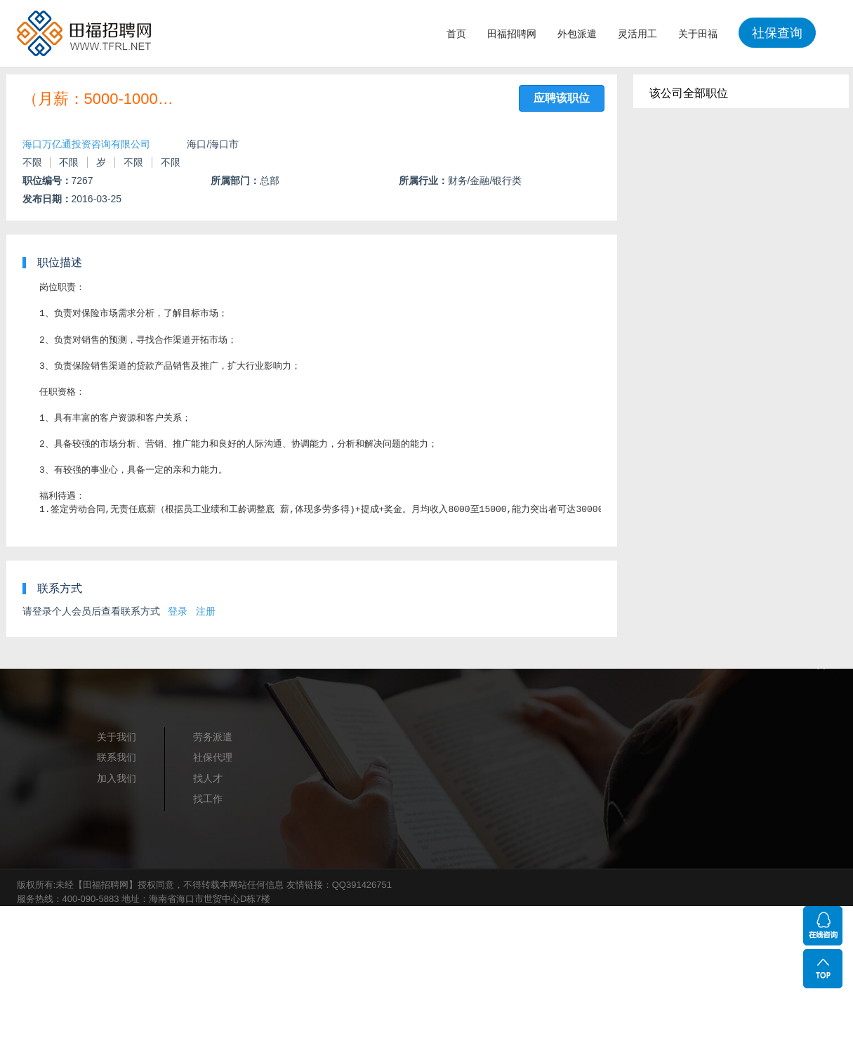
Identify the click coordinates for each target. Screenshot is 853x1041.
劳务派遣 (212, 736)
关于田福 (698, 33)
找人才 (208, 778)
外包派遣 (577, 33)
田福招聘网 (511, 33)
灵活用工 (637, 33)
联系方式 (59, 588)
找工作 (208, 798)
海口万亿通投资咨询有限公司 (86, 144)
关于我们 (116, 736)
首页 (456, 33)
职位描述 (59, 262)
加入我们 (116, 778)
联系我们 (116, 757)
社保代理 (212, 757)
